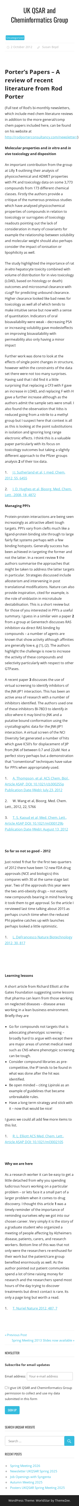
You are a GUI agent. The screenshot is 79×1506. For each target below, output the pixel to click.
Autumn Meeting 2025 (26, 1482)
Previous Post (17, 1335)
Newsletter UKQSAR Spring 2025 (33, 1471)
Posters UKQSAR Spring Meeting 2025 (37, 1488)
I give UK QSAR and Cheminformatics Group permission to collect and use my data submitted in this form (38, 1393)
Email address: (39, 1376)
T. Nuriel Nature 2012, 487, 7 (35, 1308)
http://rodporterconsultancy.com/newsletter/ (41, 137)
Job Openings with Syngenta (30, 1477)
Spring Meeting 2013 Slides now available (42, 1340)
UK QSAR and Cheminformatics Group (39, 14)
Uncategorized (15, 37)
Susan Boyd (50, 47)
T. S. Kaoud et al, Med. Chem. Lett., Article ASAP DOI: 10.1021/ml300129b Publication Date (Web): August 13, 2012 (36, 823)
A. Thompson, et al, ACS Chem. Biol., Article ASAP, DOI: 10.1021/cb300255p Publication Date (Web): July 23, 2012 (37, 784)
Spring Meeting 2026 (25, 1466)
